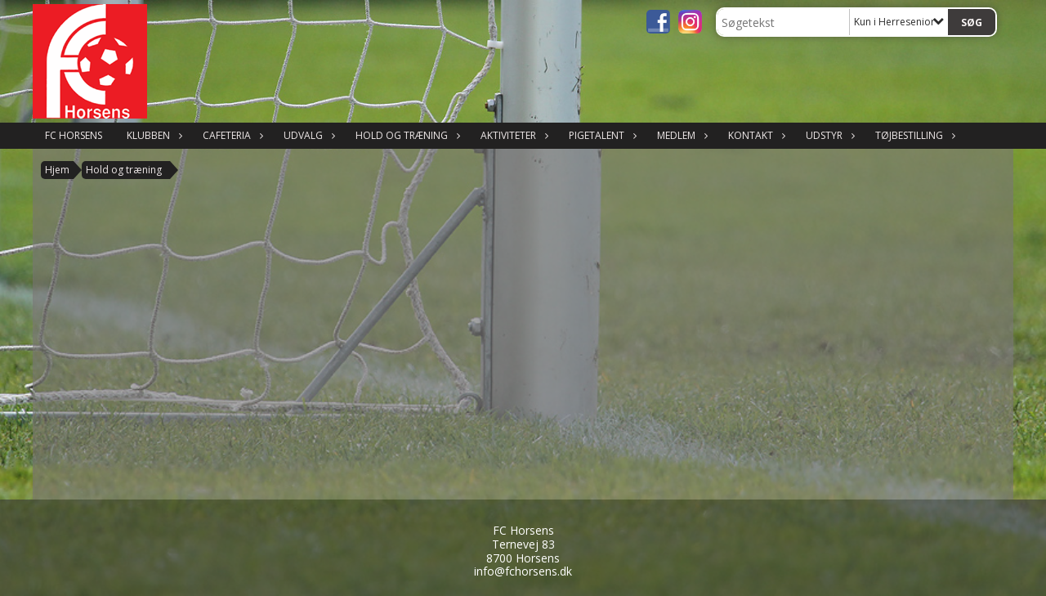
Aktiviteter (512, 135)
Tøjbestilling (913, 135)
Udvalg (307, 135)
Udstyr (828, 135)
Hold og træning (405, 135)
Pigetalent (601, 135)
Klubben (152, 135)
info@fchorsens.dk (523, 571)
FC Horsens (73, 135)
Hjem (57, 170)
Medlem (680, 135)
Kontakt (754, 135)
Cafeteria (231, 135)
